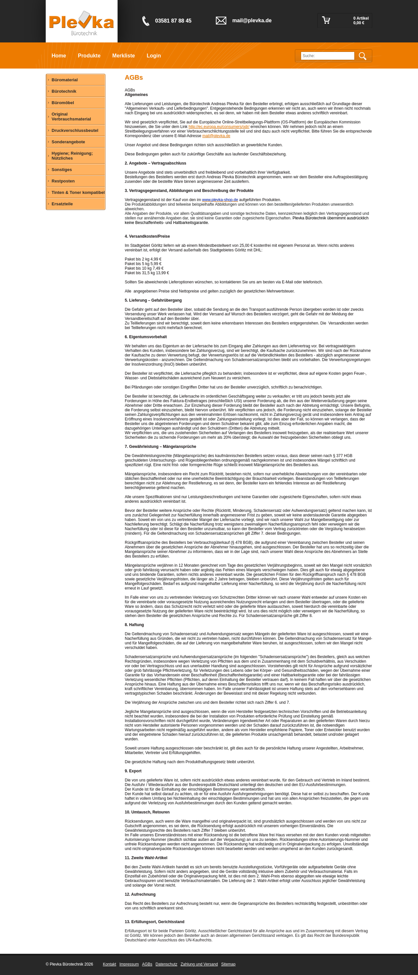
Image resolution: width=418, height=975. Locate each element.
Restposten (63, 181)
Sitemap (228, 964)
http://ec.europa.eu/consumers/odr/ (218, 126)
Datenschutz (166, 964)
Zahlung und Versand (199, 964)
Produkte (89, 55)
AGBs (147, 964)
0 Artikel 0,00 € (361, 20)
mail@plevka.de (216, 136)
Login (154, 55)
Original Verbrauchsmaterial (71, 116)
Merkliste (123, 55)
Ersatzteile (62, 203)
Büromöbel (63, 102)
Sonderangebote (68, 141)
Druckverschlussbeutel (75, 130)
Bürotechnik (64, 91)
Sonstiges (62, 169)
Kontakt (109, 964)
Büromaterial (65, 79)
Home (59, 55)
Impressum (129, 964)
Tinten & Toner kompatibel (78, 192)
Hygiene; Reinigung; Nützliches (72, 156)
